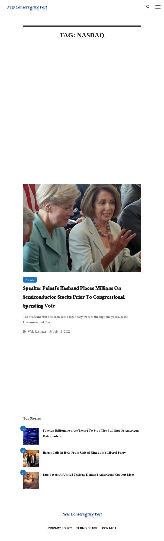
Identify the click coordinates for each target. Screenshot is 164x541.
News (30, 279)
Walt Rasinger (37, 331)
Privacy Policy (60, 528)
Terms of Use (87, 528)
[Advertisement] (82, 82)
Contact (109, 528)
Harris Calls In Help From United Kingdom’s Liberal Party (84, 453)
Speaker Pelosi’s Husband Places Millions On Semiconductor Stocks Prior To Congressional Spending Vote (73, 298)
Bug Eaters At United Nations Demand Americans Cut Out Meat (88, 475)
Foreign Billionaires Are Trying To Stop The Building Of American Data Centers (91, 433)
